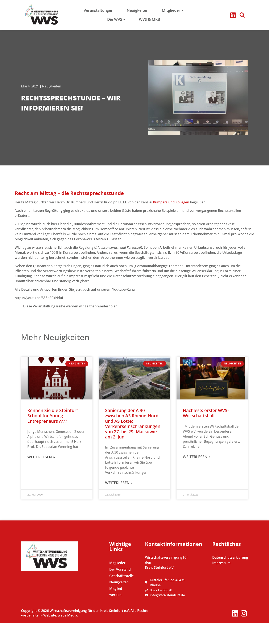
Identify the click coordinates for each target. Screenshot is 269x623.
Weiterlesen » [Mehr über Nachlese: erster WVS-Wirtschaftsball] (196, 456)
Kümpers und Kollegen (171, 202)
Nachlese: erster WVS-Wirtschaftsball (206, 413)
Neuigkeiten (51, 86)
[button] (242, 15)
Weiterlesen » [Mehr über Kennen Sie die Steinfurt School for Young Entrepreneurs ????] (41, 456)
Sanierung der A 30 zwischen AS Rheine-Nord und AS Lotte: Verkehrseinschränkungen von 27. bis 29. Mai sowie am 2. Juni (132, 423)
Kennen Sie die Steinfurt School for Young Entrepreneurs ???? (52, 415)
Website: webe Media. (60, 615)
